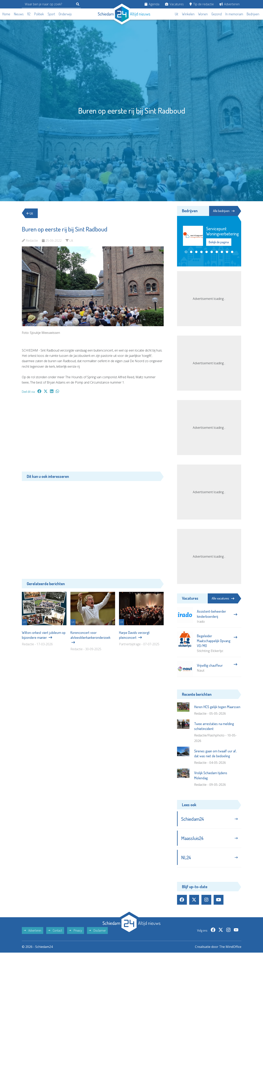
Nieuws (19, 14)
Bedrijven (253, 14)
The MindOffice (230, 947)
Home (6, 14)
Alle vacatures (223, 598)
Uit (176, 14)
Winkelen (188, 14)
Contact (55, 931)
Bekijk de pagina (219, 242)
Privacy (75, 931)
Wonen (203, 14)
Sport (51, 14)
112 (28, 14)
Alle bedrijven (223, 211)
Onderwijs (65, 14)
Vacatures (174, 4)
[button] (186, 252)
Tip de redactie (201, 4)
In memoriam (234, 14)
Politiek (39, 14)
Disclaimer (97, 931)
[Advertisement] (93, 434)
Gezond (216, 14)
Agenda (152, 4)
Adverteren (230, 4)
